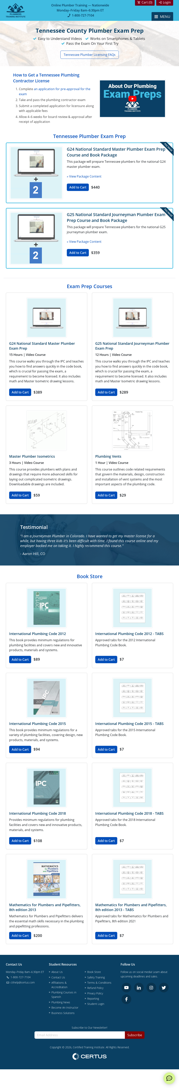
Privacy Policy (95, 993)
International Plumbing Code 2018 (37, 813)
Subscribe (134, 1035)
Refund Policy (95, 988)
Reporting (93, 998)
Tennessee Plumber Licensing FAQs (90, 55)
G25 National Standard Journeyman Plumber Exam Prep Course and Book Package (116, 217)
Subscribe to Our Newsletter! (89, 1027)
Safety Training (96, 977)
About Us (57, 972)
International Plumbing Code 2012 (37, 633)
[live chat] (169, 1078)
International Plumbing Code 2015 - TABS (129, 723)
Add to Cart (77, 187)
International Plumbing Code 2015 (37, 723)
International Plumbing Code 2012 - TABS (129, 633)
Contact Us (58, 977)
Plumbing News (60, 1002)
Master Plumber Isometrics (32, 456)
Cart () (147, 2)
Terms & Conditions (99, 982)
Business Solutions (63, 1013)
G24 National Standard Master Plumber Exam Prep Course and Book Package (116, 152)
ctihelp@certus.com (20, 982)
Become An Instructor (64, 1007)
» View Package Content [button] (84, 176)
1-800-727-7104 (80, 15)
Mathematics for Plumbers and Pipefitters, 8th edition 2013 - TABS (131, 907)
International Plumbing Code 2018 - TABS (129, 813)
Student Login (95, 1004)
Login (167, 2)
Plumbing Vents (108, 456)
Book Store (94, 972)
